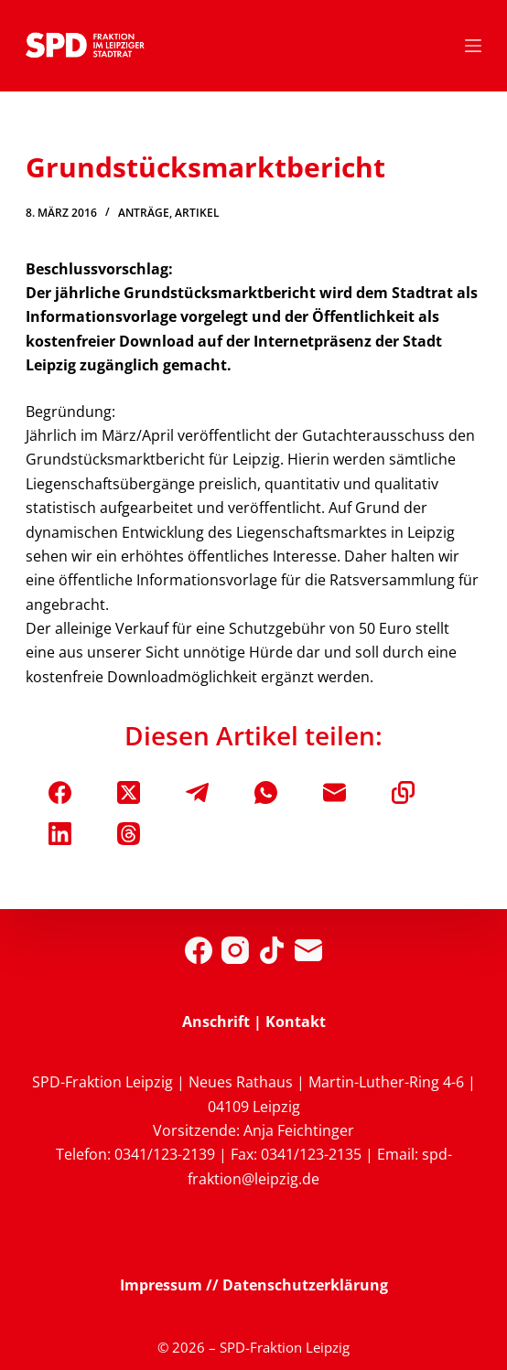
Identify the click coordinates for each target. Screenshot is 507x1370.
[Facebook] (60, 792)
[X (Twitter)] (128, 792)
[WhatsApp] (266, 792)
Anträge (143, 212)
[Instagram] (235, 950)
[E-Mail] (334, 792)
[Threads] (128, 833)
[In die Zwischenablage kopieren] (403, 792)
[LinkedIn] (60, 833)
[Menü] (473, 45)
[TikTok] (272, 950)
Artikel (197, 212)
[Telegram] (197, 792)
